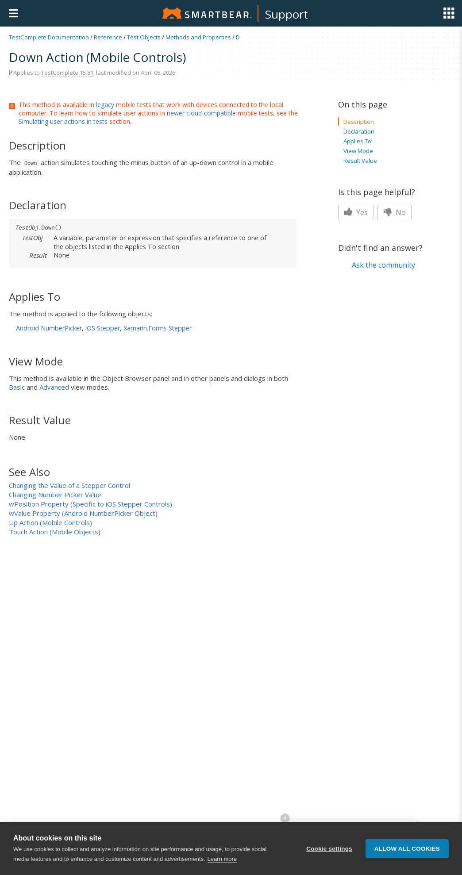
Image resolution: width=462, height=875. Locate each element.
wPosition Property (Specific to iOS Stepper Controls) (90, 503)
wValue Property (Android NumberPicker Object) (83, 513)
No (394, 212)
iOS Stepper (102, 328)
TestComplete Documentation (49, 37)
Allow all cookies (407, 859)
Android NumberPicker (49, 328)
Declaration (358, 131)
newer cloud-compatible (201, 113)
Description (358, 122)
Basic (17, 387)
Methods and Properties (198, 37)
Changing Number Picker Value (55, 494)
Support (286, 14)
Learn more (222, 869)
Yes (356, 212)
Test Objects (144, 37)
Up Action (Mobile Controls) (50, 522)
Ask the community (383, 265)
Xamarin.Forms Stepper (157, 328)
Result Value (360, 161)
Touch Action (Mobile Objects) (54, 531)
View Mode (358, 151)
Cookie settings (329, 859)
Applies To (357, 141)
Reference (108, 37)
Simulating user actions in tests (63, 121)
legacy (105, 104)
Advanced (54, 387)
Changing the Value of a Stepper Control (69, 485)
